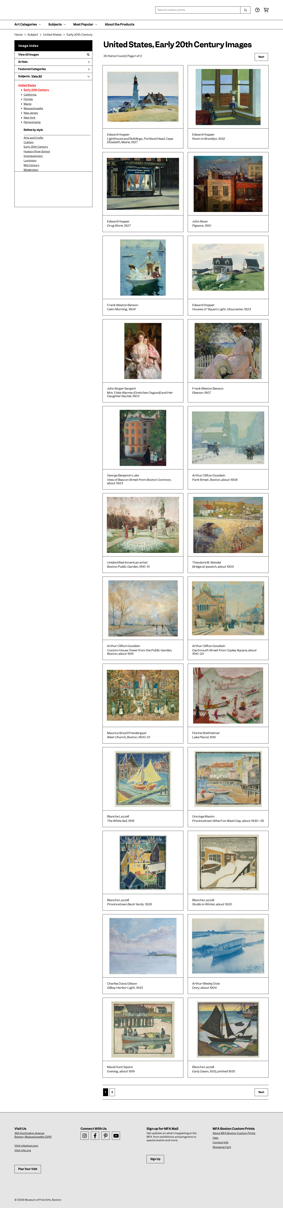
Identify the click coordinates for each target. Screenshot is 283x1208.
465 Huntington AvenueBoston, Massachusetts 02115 (33, 1135)
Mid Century (31, 165)
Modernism (31, 170)
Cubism (29, 142)
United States (27, 85)
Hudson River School (37, 151)
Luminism (30, 160)
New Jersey (31, 113)
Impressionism (33, 156)
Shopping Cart (222, 1147)
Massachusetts (33, 108)
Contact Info (220, 1142)
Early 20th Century (36, 90)
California (30, 94)
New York (29, 117)
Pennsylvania (32, 122)
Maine (27, 104)
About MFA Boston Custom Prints (234, 1133)
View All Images (54, 54)
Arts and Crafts (33, 138)
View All (36, 76)
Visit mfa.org (22, 1150)
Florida (28, 99)
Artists (54, 62)
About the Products (119, 24)
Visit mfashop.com (26, 1146)
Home (18, 35)
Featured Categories (54, 69)
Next (261, 56)
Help (215, 1138)
